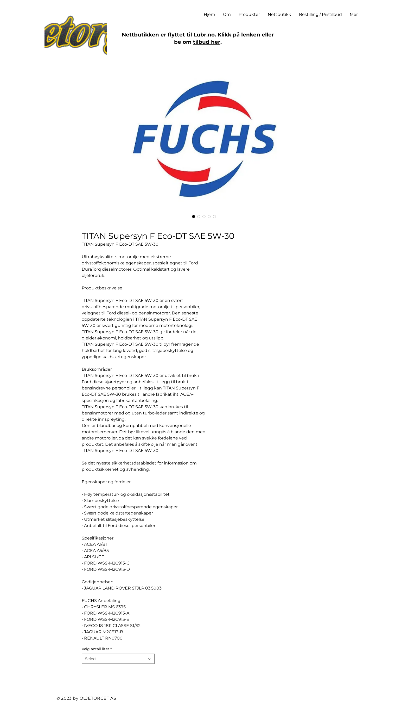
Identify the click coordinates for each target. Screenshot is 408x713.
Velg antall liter (97, 649)
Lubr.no (204, 35)
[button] (249, 14)
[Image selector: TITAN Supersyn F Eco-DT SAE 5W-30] (193, 216)
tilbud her (206, 42)
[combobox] (118, 659)
